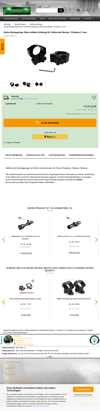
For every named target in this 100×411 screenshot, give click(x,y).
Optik (42, 19)
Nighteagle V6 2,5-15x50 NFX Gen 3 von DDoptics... (25, 237)
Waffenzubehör (11, 19)
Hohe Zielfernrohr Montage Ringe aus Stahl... (26, 299)
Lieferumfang (56, 155)
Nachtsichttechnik (57, 19)
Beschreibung (14, 155)
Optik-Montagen (29, 19)
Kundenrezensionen (81, 155)
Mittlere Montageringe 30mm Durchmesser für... (74, 299)
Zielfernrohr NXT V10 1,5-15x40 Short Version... (74, 236)
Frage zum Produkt (13, 142)
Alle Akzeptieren (83, 389)
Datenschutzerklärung (40, 406)
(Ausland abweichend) (30, 99)
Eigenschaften (35, 155)
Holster (87, 19)
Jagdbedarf (75, 19)
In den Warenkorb (47, 122)
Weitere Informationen (83, 395)
